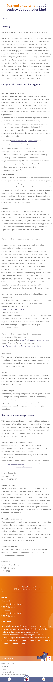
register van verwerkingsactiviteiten (24, 141)
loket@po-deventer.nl (29, 589)
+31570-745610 (28, 587)
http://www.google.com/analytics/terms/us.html (21, 346)
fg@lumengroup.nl (16, 464)
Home (5, 18)
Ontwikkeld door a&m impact (13, 674)
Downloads (6, 658)
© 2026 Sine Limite (7, 663)
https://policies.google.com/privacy (34, 340)
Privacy (3, 669)
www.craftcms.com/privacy (12, 309)
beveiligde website (24, 467)
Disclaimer (4, 666)
